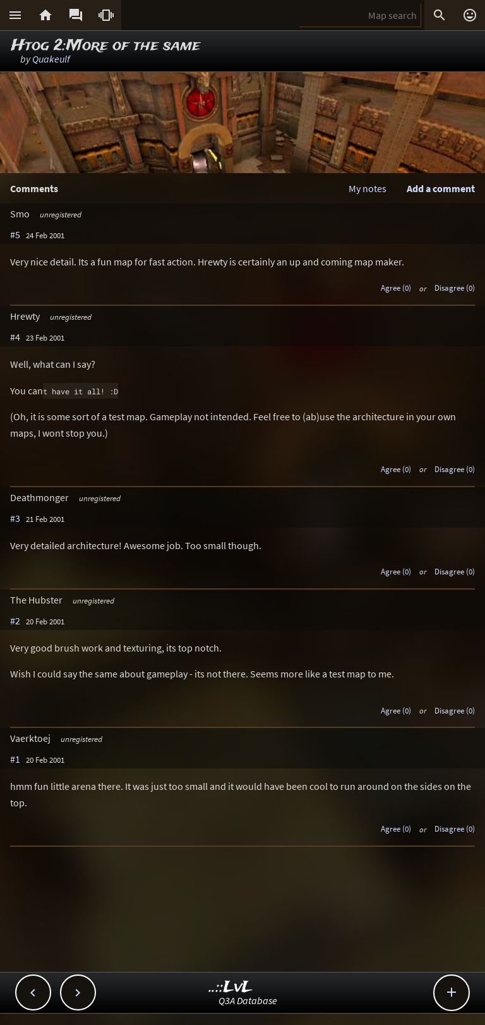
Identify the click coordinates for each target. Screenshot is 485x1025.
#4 (15, 337)
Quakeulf (51, 58)
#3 (15, 518)
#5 (15, 234)
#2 (15, 620)
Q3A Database (248, 1000)
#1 (15, 759)
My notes (367, 188)
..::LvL (231, 987)
